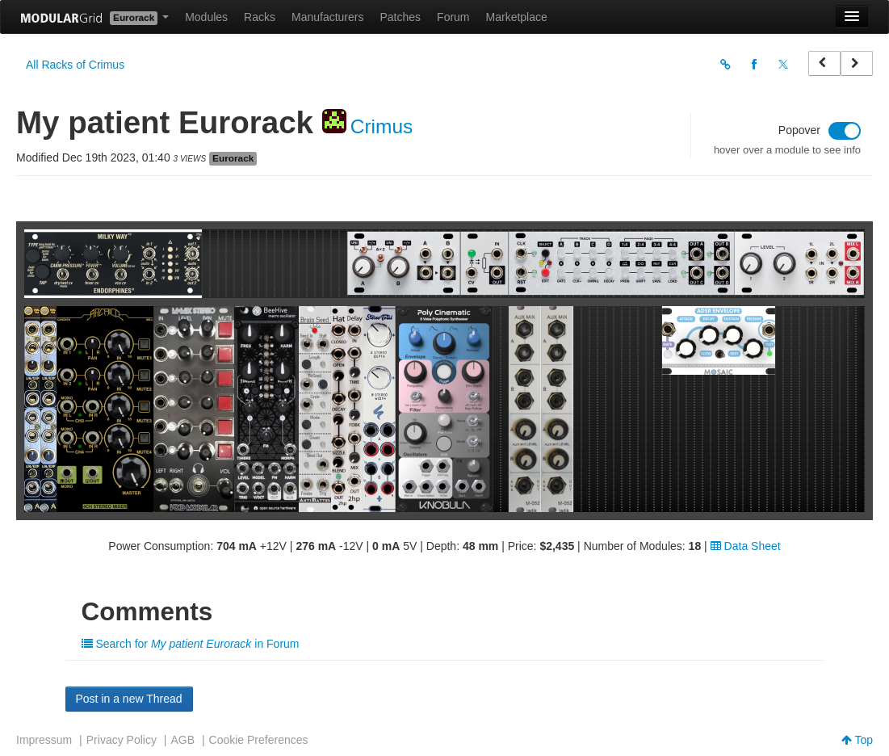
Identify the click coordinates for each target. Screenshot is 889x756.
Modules (206, 16)
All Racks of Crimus (75, 64)
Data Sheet (746, 546)
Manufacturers (327, 16)
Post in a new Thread (129, 698)
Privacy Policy (121, 739)
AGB (182, 739)
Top (857, 739)
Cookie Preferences (258, 739)
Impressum (44, 739)
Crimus (381, 126)
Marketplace (516, 16)
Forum (453, 16)
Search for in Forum (191, 643)
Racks (259, 16)
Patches (400, 16)
